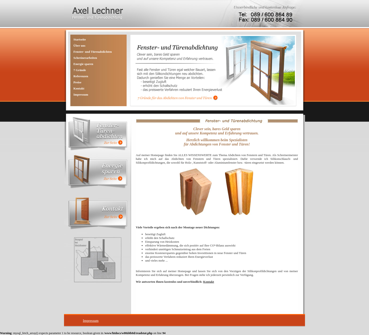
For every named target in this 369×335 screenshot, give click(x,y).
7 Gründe (79, 70)
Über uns (79, 45)
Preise (77, 82)
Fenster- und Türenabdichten (92, 51)
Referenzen (80, 76)
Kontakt (78, 88)
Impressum (80, 94)
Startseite (79, 39)
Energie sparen (83, 64)
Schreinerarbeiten (85, 58)
